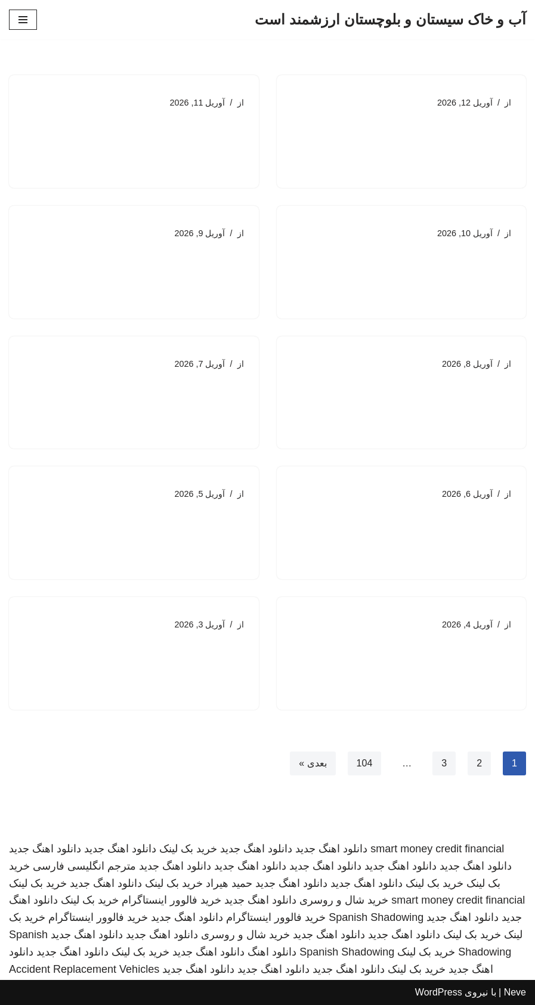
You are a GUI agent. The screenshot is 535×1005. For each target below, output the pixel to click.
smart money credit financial (437, 849)
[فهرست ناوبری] (23, 20)
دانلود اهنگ (272, 952)
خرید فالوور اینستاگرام (171, 900)
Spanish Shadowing (376, 917)
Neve (515, 992)
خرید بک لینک (188, 849)
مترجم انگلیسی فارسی (84, 866)
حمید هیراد (229, 883)
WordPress (438, 992)
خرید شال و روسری (343, 900)
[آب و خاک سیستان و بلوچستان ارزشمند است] (390, 19)
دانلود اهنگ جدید (331, 849)
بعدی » (312, 763)
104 (365, 763)
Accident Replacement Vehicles (84, 969)
